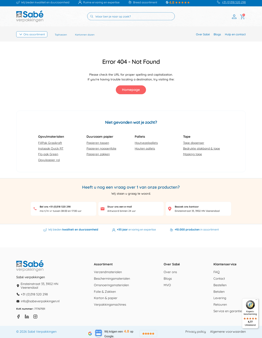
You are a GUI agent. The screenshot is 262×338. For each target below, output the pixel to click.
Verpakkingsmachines (110, 304)
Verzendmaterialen (108, 272)
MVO (167, 285)
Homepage (131, 90)
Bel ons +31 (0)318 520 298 (55, 206)
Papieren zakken (98, 154)
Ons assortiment (34, 34)
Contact (219, 278)
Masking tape (192, 154)
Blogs (217, 34)
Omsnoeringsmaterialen (111, 285)
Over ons (170, 272)
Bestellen (220, 285)
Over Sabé (203, 34)
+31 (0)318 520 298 (234, 2)
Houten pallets (145, 148)
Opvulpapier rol (49, 160)
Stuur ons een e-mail (119, 206)
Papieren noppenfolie (101, 148)
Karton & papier (105, 298)
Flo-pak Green (48, 154)
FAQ (216, 272)
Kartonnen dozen (84, 34)
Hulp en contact (235, 34)
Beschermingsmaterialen (112, 278)
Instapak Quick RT (50, 148)
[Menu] (256, 300)
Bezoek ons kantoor (187, 206)
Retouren (220, 304)
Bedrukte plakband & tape (201, 148)
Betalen (219, 291)
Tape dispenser (193, 143)
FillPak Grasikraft (50, 143)
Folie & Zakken (105, 291)
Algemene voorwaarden (228, 331)
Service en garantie (227, 311)
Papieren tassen (98, 143)
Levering (219, 298)
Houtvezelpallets (146, 143)
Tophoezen (61, 34)
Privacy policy (195, 331)
